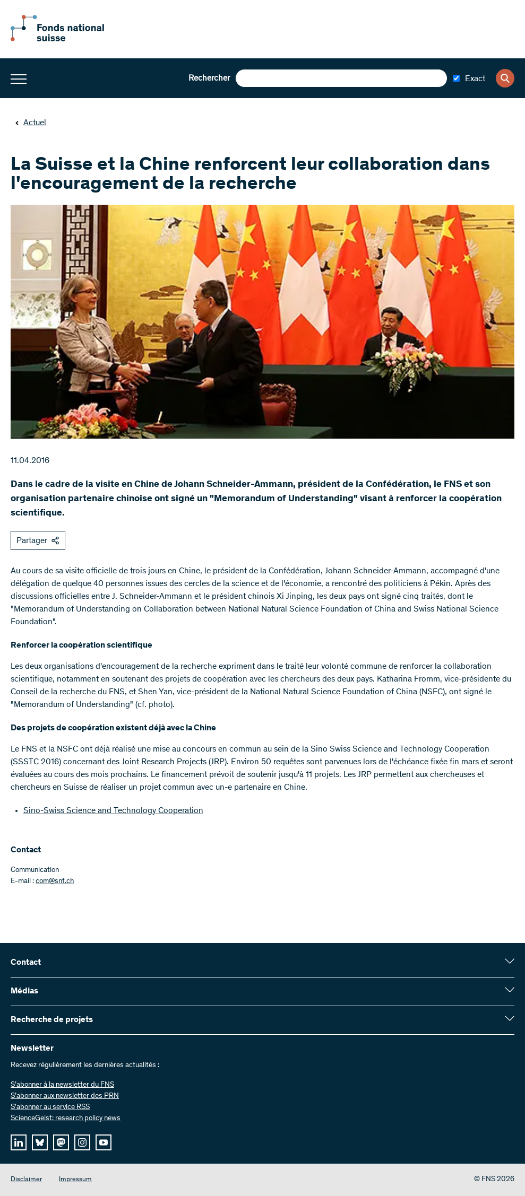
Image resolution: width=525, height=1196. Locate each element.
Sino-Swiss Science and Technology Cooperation (113, 811)
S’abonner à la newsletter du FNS (62, 1085)
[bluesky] (40, 1142)
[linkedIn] (19, 1142)
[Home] (69, 39)
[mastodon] (61, 1142)
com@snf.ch (55, 881)
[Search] (505, 78)
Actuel (30, 123)
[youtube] (103, 1142)
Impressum (75, 1179)
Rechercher (209, 78)
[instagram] (82, 1142)
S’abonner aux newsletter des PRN (65, 1096)
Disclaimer (26, 1179)
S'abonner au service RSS (50, 1107)
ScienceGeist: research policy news (66, 1118)
